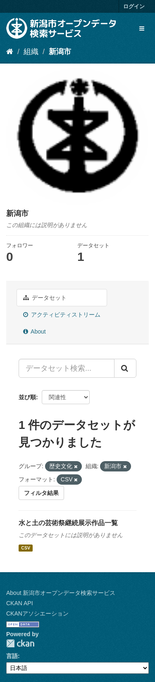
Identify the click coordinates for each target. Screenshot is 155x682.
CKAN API (19, 603)
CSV (25, 547)
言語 (12, 656)
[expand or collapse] (142, 28)
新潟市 (60, 51)
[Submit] (125, 368)
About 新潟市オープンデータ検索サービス (60, 593)
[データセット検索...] (66, 368)
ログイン (134, 6)
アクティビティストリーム (61, 314)
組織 (31, 51)
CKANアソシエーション (37, 613)
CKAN (20, 643)
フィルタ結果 (41, 493)
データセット (45, 297)
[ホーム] (9, 51)
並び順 (27, 397)
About (34, 331)
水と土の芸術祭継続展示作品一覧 (68, 522)
